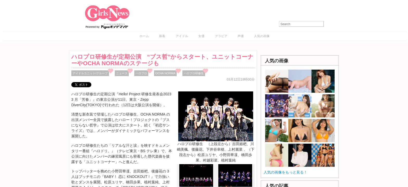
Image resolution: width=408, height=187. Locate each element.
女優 (201, 36)
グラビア (221, 36)
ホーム (144, 36)
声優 (241, 36)
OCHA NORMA (165, 73)
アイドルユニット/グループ (90, 73)
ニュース (122, 73)
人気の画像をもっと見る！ (285, 172)
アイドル (182, 36)
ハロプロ (141, 73)
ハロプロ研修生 (194, 73)
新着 (162, 36)
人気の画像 (262, 36)
